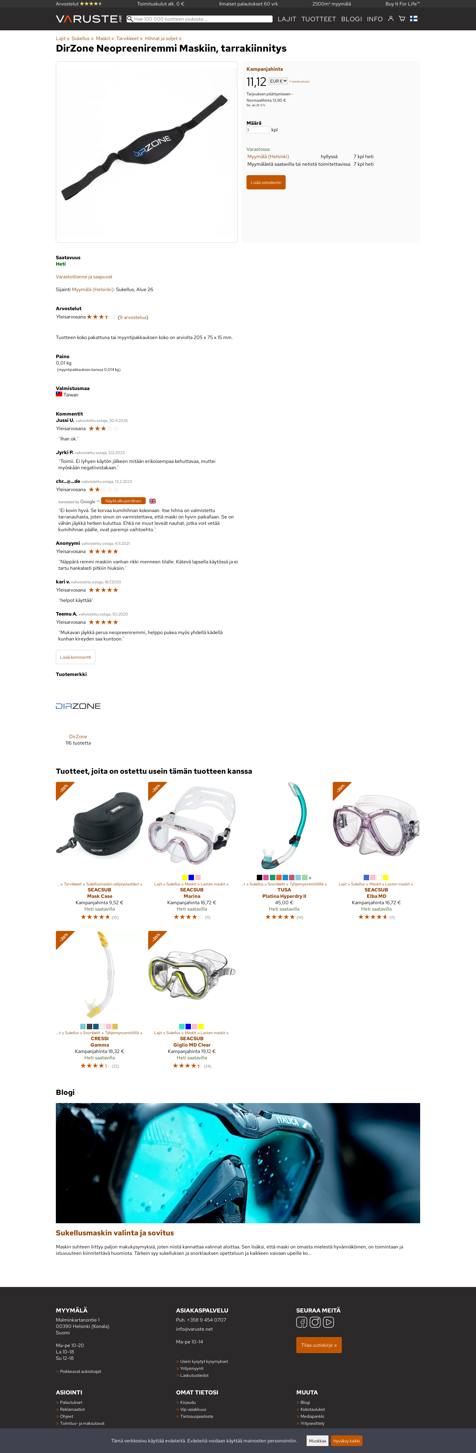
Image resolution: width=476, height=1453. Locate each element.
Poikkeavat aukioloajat (80, 1371)
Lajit (287, 19)
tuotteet (318, 19)
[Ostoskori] (402, 19)
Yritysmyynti (191, 1368)
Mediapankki (312, 1416)
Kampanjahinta (264, 69)
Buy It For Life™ (403, 4)
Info (375, 19)
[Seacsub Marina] (192, 854)
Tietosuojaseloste (196, 1416)
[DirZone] (78, 719)
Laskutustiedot (194, 1375)
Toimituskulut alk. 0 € (161, 4)
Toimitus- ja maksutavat (82, 1423)
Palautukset (71, 1402)
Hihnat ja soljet (163, 38)
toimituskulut (300, 81)
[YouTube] (328, 1323)
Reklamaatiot (72, 1409)
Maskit (105, 38)
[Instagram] (315, 1323)
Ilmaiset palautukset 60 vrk (248, 4)
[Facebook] (301, 1323)
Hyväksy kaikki (346, 1441)
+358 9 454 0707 (206, 1320)
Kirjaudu (188, 1402)
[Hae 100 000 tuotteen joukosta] (199, 19)
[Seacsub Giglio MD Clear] (192, 1003)
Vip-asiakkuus (193, 1409)
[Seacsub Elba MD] (376, 854)
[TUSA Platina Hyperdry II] (284, 854)
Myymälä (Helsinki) (268, 156)
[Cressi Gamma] (99, 1003)
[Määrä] (258, 129)
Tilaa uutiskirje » (319, 1345)
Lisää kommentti (75, 657)
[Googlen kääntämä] (76, 501)
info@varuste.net (194, 1329)
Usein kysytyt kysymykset (204, 1361)
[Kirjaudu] (391, 18)
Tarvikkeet (129, 38)
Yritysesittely (313, 1423)
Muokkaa (317, 1441)
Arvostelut (79, 4)
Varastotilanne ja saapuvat (84, 276)
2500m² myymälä (331, 4)
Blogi (305, 1402)
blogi (351, 19)
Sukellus (82, 38)
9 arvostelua (133, 317)
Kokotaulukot (313, 1409)
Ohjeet (66, 1416)
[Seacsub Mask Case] (99, 854)
